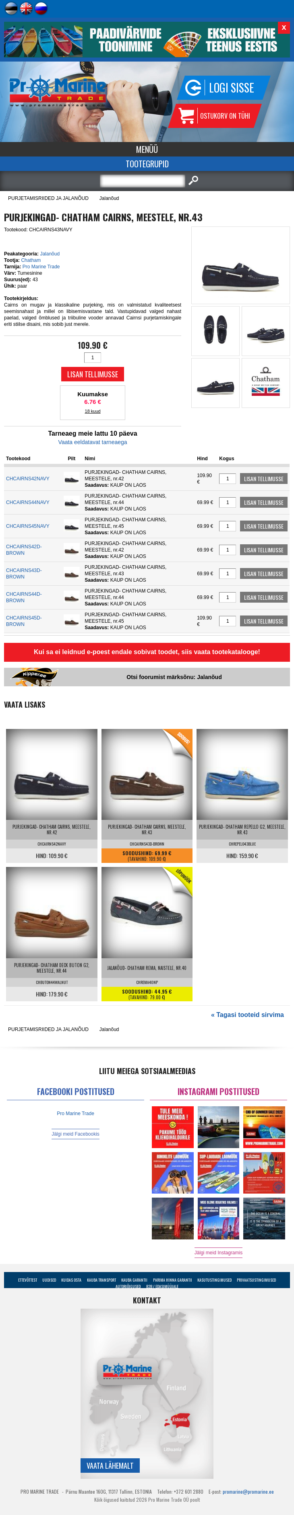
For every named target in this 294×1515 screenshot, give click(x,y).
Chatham (31, 260)
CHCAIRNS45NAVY (28, 526)
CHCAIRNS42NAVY (28, 479)
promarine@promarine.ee (248, 1491)
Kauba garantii (134, 1280)
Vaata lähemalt (110, 1465)
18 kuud (93, 411)
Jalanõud (109, 198)
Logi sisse (231, 87)
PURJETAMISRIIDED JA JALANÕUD (48, 198)
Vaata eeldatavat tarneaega (92, 442)
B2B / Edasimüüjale (162, 1286)
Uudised (49, 1280)
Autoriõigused (128, 1286)
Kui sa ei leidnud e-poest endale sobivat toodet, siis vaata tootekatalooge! (147, 651)
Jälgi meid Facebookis (75, 1134)
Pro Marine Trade (41, 267)
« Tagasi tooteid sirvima (247, 1014)
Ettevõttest (27, 1280)
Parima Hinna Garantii (172, 1280)
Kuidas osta (71, 1280)
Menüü (147, 149)
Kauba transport (101, 1280)
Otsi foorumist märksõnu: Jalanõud (174, 677)
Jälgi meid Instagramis (218, 1253)
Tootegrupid (147, 164)
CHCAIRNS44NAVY (28, 502)
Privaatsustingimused (256, 1280)
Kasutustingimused (214, 1280)
